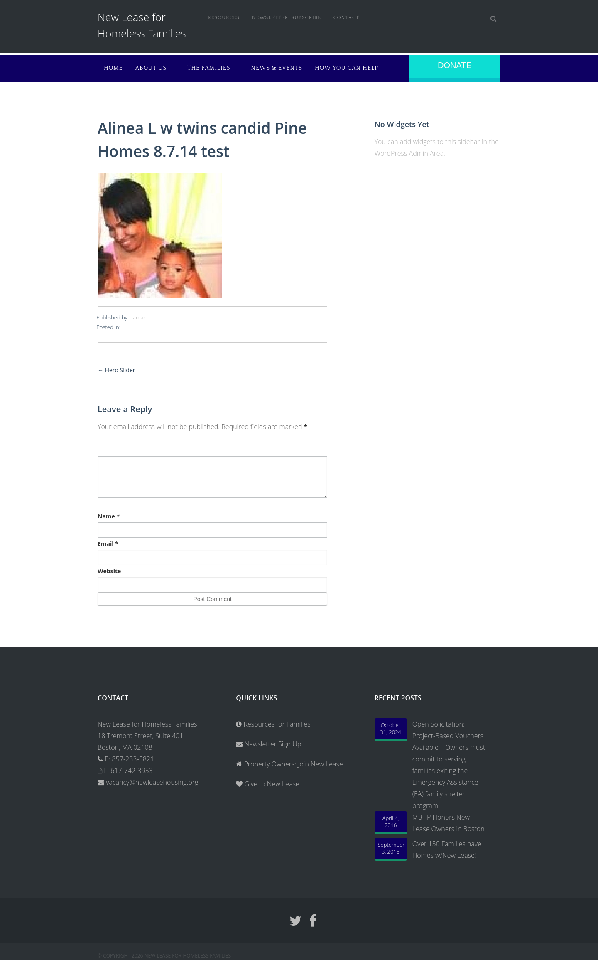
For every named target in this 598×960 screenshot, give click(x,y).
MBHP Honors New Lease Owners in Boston (448, 823)
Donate (455, 65)
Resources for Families (273, 724)
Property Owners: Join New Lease (293, 763)
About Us (151, 68)
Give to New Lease (271, 783)
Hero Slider (116, 370)
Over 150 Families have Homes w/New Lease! (446, 849)
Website (109, 571)
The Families (208, 68)
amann (141, 317)
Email (108, 544)
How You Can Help (346, 68)
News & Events (277, 68)
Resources (224, 17)
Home (113, 68)
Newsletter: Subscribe (286, 17)
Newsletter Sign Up (268, 744)
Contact (346, 17)
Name (109, 516)
